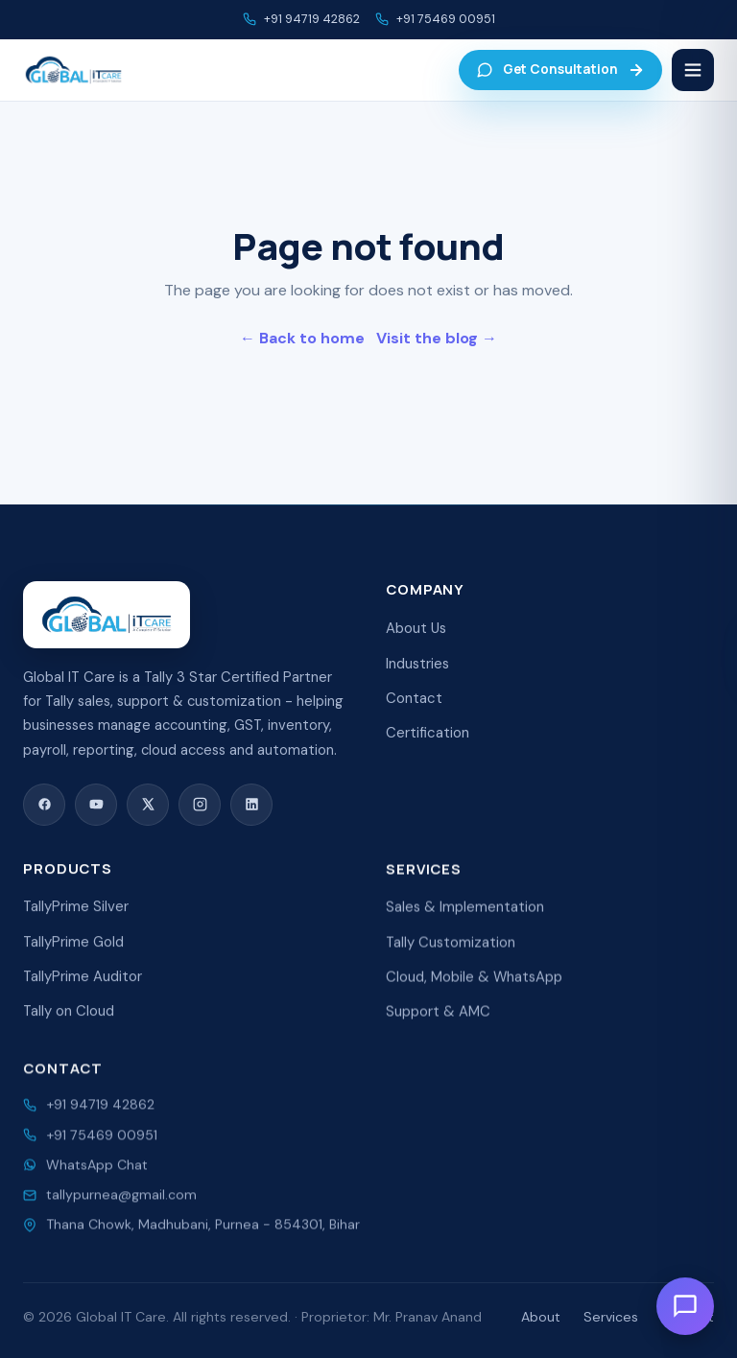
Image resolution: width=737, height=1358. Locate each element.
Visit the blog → (436, 338)
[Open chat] (685, 1306)
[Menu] (693, 70)
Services (610, 1316)
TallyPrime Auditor (82, 991)
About (540, 1316)
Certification (427, 743)
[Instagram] (199, 810)
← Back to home (302, 338)
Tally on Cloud (68, 1026)
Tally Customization (450, 960)
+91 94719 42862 (312, 19)
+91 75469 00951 (445, 19)
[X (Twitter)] (148, 810)
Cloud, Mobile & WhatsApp (474, 994)
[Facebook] (44, 810)
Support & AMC (438, 1030)
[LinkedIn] (251, 810)
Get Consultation (560, 69)
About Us (416, 638)
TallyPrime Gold (73, 956)
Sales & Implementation (465, 925)
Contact (414, 708)
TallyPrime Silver (76, 921)
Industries (417, 673)
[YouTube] (96, 810)
